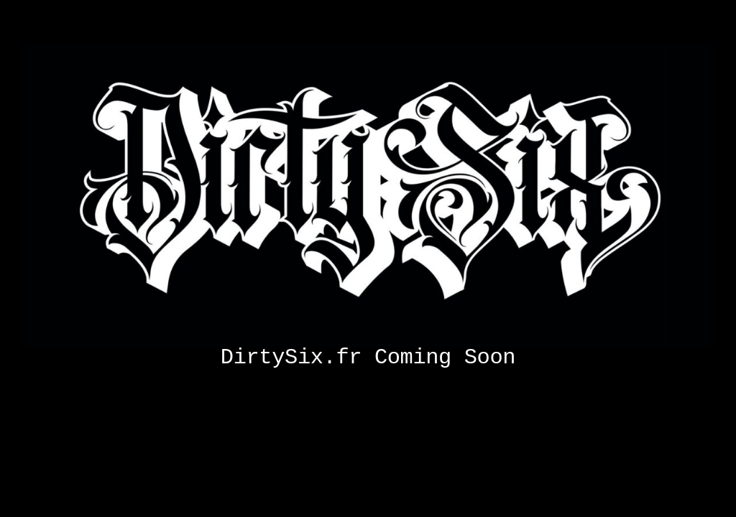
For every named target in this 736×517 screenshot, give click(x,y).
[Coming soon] (368, 48)
